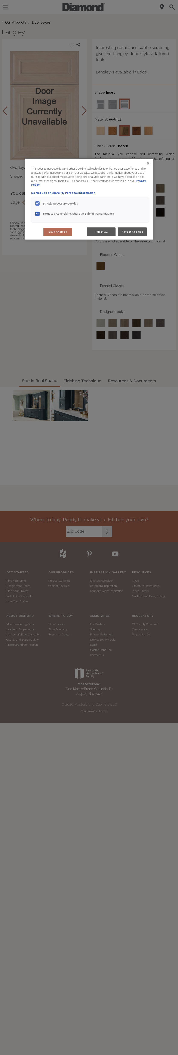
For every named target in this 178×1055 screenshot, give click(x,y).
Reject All (101, 231)
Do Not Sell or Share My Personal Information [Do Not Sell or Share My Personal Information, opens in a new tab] (63, 192)
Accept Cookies (132, 231)
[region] (89, 199)
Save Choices (58, 231)
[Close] (148, 163)
